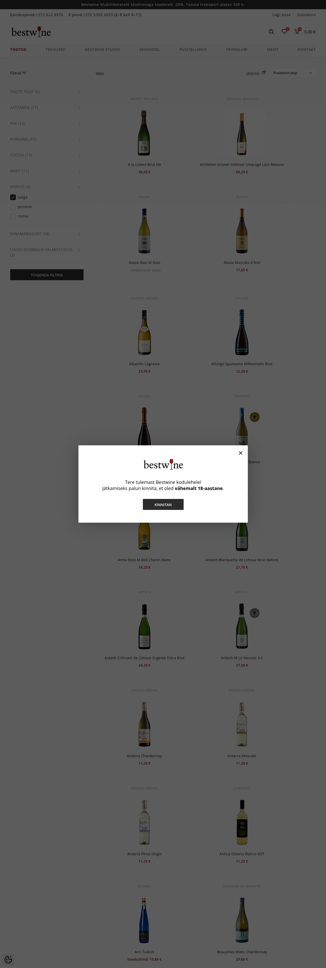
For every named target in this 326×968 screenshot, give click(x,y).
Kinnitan (163, 504)
